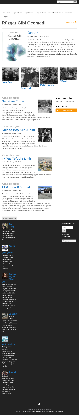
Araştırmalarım (40, 13)
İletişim (5, 17)
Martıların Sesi (8, 344)
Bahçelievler (27, 88)
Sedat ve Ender (13, 101)
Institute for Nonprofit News (54, 411)
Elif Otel (63, 81)
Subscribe (71, 22)
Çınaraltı (13, 372)
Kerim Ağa (6, 82)
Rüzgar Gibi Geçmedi (55, 13)
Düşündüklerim (17, 13)
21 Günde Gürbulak (16, 187)
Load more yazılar (9, 218)
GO (75, 2)
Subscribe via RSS (65, 110)
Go (64, 231)
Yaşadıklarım (29, 13)
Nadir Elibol (34, 36)
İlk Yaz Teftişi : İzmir (16, 158)
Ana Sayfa (6, 13)
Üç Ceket (13, 314)
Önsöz (32, 33)
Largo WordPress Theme (32, 411)
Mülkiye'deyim (47, 85)
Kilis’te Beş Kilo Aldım (18, 130)
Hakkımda (68, 13)
